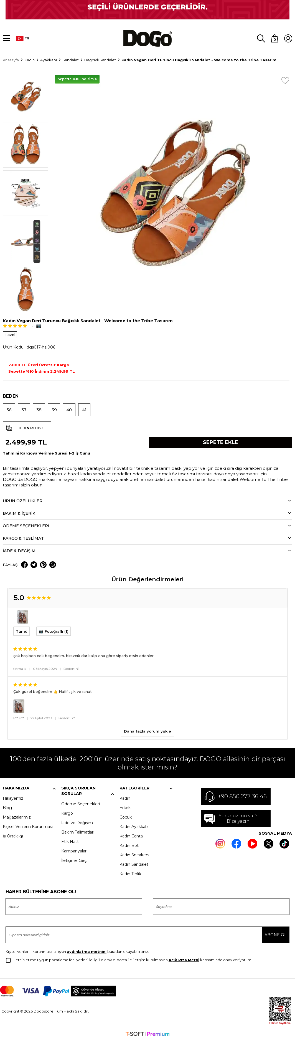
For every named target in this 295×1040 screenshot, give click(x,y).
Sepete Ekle (220, 441)
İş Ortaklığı (13, 834)
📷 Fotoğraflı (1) (53, 630)
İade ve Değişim (77, 821)
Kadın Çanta (131, 834)
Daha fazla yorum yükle (147, 730)
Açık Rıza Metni (184, 958)
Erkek (125, 806)
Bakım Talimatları (77, 831)
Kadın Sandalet (133, 863)
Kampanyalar (74, 849)
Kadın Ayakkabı (134, 825)
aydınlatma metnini (86, 950)
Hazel (9, 333)
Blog (7, 806)
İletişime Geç (74, 859)
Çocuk (125, 816)
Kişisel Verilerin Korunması (28, 825)
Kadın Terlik (130, 872)
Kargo (67, 812)
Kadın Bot (129, 844)
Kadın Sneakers (134, 853)
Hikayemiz (13, 797)
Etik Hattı (70, 840)
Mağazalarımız (17, 816)
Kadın (124, 797)
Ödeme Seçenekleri (80, 802)
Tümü (21, 630)
